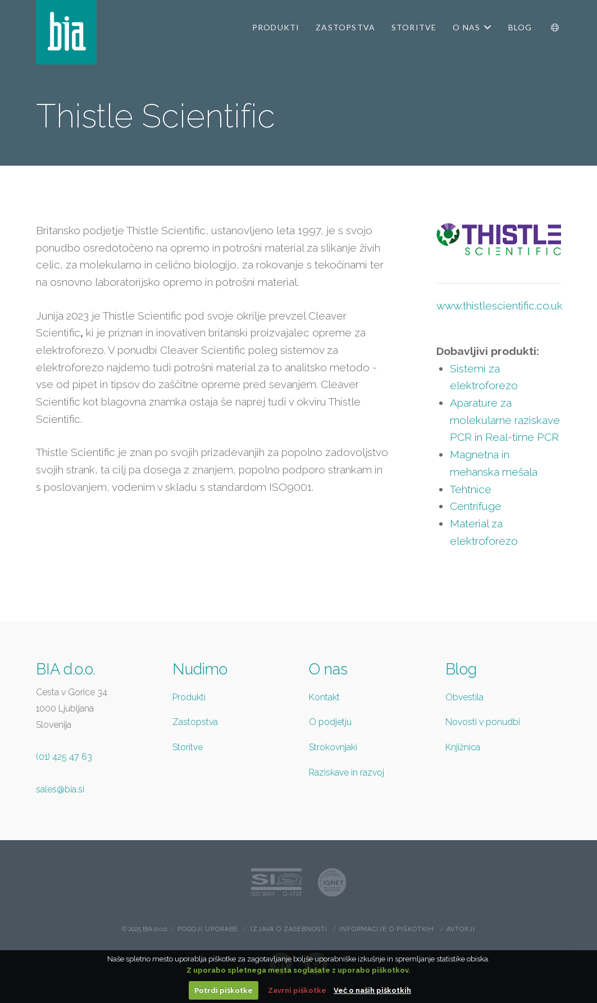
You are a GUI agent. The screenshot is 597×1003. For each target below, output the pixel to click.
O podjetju (330, 722)
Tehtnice (470, 489)
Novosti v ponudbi (482, 722)
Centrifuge (476, 506)
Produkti (189, 697)
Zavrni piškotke (297, 990)
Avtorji (460, 929)
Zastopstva (195, 722)
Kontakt (324, 697)
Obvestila (464, 697)
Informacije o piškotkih (386, 929)
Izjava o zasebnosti (288, 929)
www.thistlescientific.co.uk (499, 305)
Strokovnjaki (333, 747)
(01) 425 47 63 (64, 756)
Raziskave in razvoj (346, 772)
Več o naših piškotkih (372, 990)
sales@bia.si (60, 789)
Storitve (187, 747)
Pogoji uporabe (207, 929)
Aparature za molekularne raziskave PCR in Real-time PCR (505, 419)
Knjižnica (462, 747)
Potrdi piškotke (223, 990)
